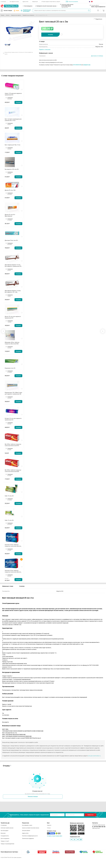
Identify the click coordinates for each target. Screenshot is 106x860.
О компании (3, 1)
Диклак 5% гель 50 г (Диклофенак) (10, 215)
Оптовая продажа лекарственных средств (51, 1)
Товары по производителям (7, 843)
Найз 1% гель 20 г (9, 496)
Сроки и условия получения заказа (30, 827)
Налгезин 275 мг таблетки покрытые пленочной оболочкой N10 (13, 545)
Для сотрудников (5, 838)
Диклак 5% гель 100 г (10, 190)
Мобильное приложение (77, 823)
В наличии (21, 586)
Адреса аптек (25, 1)
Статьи (48, 827)
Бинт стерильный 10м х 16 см (12, 145)
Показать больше (33, 796)
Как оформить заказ (14, 1)
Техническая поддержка (28, 838)
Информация (35, 1)
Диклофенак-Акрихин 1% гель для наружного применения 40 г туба (13, 265)
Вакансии (3, 833)
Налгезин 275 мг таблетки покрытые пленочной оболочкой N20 (13, 571)
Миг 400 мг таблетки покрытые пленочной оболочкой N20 (13, 470)
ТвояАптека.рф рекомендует (26, 10)
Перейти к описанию (44, 49)
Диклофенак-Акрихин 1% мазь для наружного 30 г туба (13, 291)
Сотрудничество (5, 835)
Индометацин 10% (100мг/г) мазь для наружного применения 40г (13, 393)
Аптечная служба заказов (7, 827)
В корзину (50, 34)
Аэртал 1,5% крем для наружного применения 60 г (13, 94)
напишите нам (86, 64)
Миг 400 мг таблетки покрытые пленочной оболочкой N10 (13, 445)
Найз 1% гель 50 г (9, 520)
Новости (49, 825)
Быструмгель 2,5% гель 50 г (12, 169)
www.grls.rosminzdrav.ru (94, 755)
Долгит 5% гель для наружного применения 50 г (13, 317)
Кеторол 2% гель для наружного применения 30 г (13, 419)
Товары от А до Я (5, 841)
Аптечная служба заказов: (67, 4)
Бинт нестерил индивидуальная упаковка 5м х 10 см (13, 119)
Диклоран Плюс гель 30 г (11, 240)
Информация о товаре (7, 586)
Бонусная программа (72, 1)
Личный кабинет (26, 830)
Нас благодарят (4, 830)
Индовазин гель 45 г (10, 368)
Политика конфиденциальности (30, 835)
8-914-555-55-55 (66, 6)
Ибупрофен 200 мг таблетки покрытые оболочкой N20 (12, 343)
